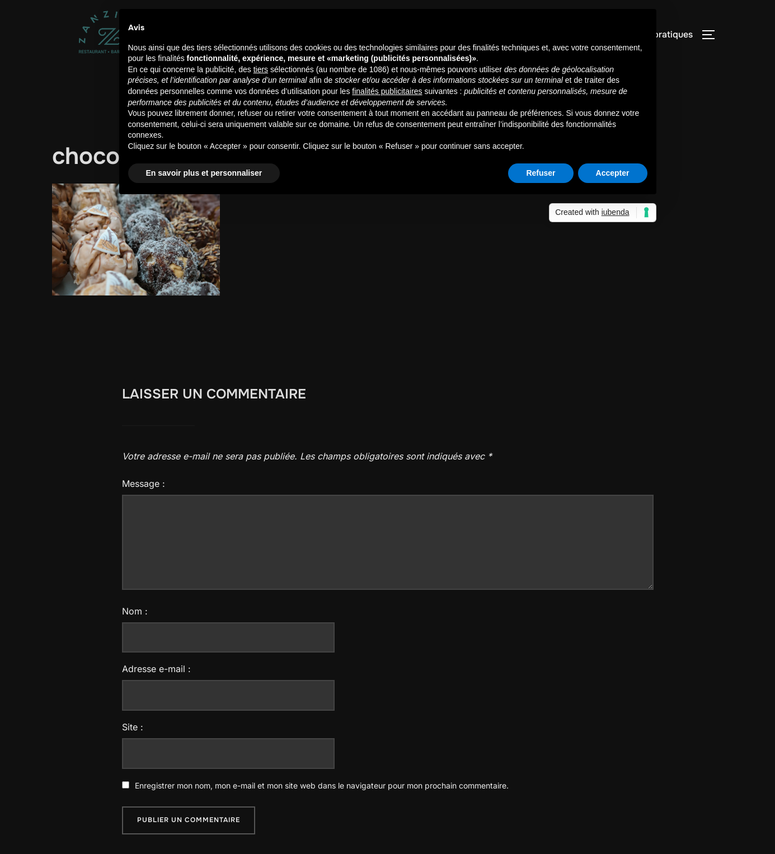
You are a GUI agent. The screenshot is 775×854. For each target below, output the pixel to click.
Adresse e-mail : (156, 668)
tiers (260, 69)
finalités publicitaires (387, 91)
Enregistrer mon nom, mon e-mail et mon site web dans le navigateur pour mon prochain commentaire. (322, 785)
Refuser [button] (540, 172)
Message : (143, 483)
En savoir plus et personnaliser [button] (204, 172)
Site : (132, 727)
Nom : (135, 611)
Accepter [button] (613, 172)
